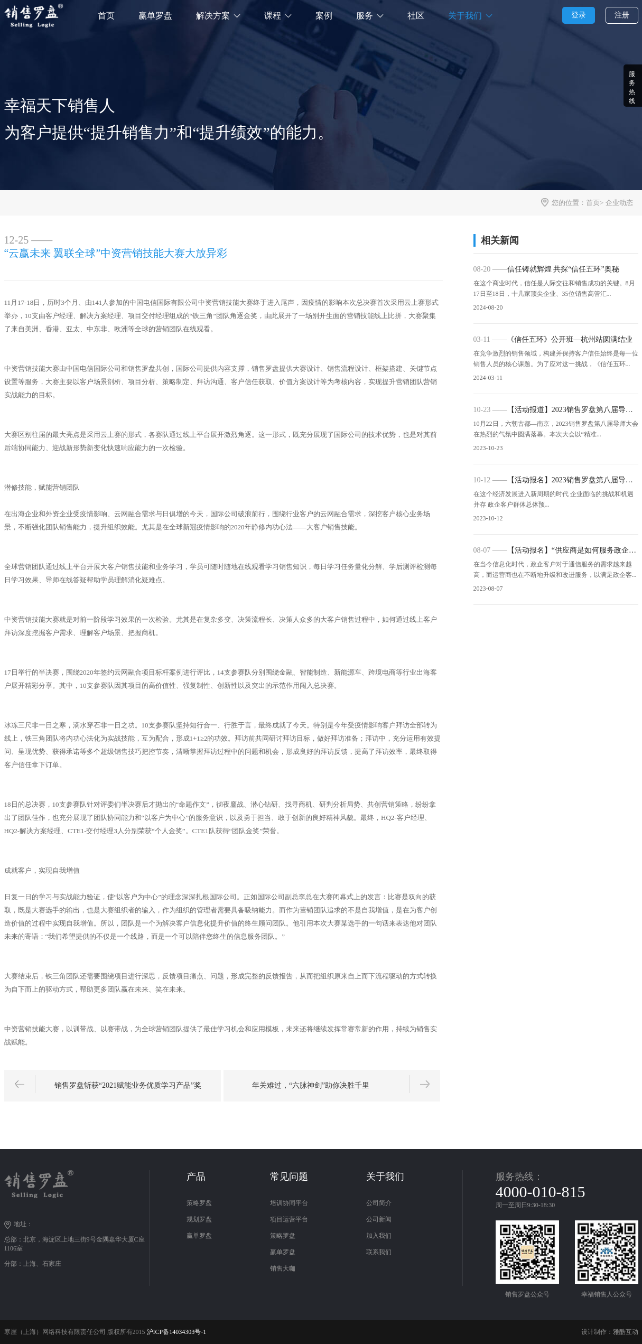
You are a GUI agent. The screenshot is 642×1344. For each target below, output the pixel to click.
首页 (106, 15)
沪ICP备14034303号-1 (177, 1332)
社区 (415, 15)
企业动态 (619, 203)
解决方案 (213, 15)
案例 (323, 15)
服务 (364, 15)
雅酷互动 (625, 1332)
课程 (272, 15)
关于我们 (465, 15)
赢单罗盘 (155, 15)
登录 (578, 15)
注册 (622, 15)
